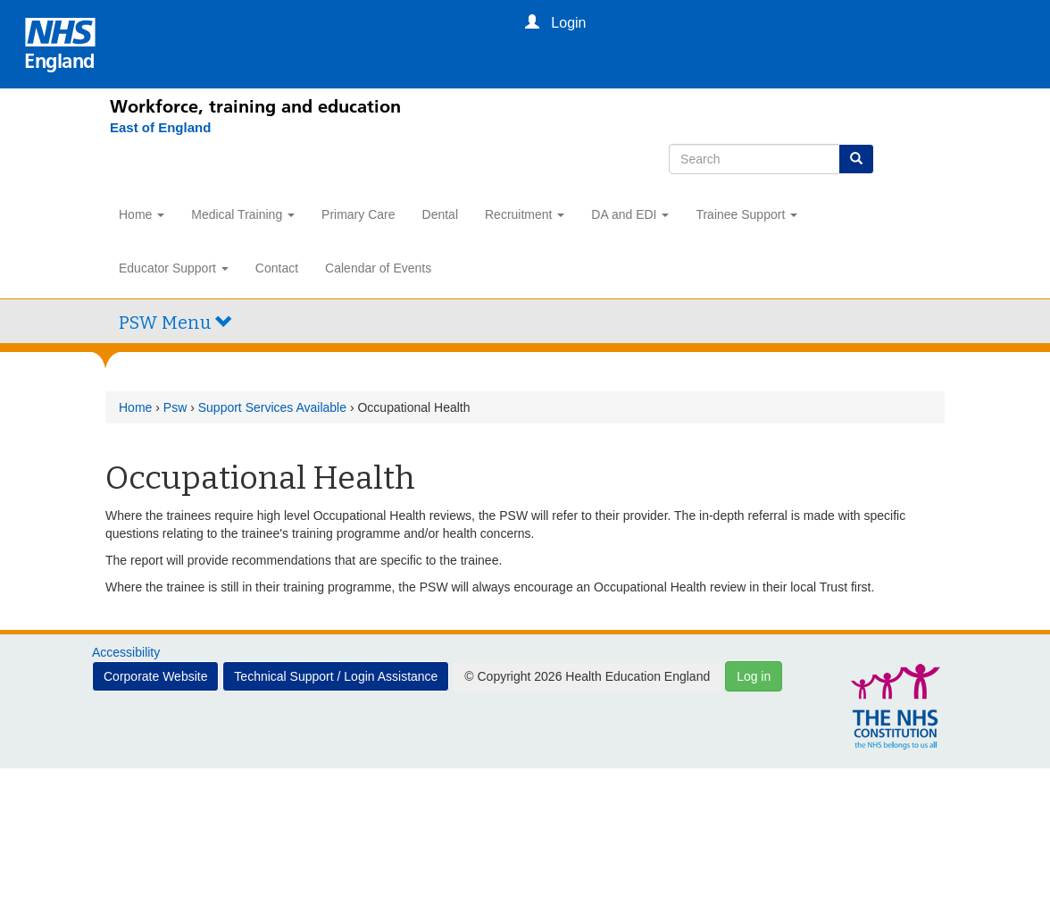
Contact (276, 268)
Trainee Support (746, 214)
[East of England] (151, 128)
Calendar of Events (378, 268)
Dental (440, 214)
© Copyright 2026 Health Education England (587, 676)
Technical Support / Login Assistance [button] (336, 676)
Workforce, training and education (255, 106)
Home (141, 214)
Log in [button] (754, 676)
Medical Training (243, 214)
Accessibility (126, 652)
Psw (175, 407)
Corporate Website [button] (155, 676)
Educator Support (174, 268)
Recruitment (524, 214)
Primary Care (358, 214)
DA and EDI (630, 214)
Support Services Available (272, 407)
